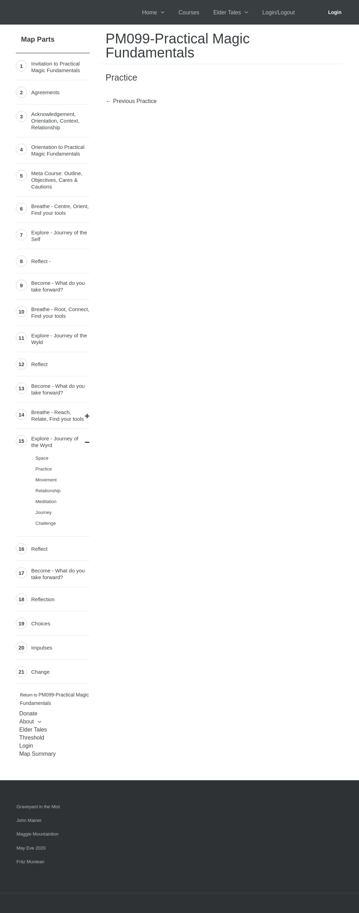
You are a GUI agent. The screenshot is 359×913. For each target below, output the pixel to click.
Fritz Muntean (30, 861)
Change (40, 672)
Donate (28, 713)
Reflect (39, 364)
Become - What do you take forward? (58, 286)
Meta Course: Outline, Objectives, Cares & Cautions (56, 180)
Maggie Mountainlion (37, 834)
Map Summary (37, 754)
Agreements (45, 92)
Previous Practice (131, 101)
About (26, 722)
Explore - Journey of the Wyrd (54, 441)
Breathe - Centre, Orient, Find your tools (60, 209)
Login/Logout (278, 12)
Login (334, 12)
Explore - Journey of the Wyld (59, 338)
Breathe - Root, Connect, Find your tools (60, 312)
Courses (188, 12)
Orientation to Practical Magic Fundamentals (57, 150)
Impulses (41, 648)
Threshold (31, 738)
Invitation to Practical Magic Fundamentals (55, 67)
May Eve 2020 (31, 848)
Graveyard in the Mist (38, 806)
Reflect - (41, 261)
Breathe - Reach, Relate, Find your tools (57, 415)
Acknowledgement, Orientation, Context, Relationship (55, 120)
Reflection (43, 599)
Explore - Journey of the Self (59, 235)
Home (149, 12)
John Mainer (29, 820)
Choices (40, 623)
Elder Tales (227, 12)
